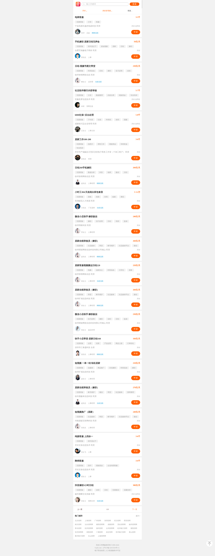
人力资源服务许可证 (113, 550)
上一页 (79, 509)
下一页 (134, 509)
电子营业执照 (99, 550)
